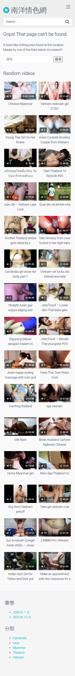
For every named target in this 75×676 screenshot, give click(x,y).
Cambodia (20, 638)
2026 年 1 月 (21, 612)
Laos (16, 643)
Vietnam (18, 657)
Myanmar (19, 648)
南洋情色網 (25, 10)
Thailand (18, 652)
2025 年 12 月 (22, 617)
